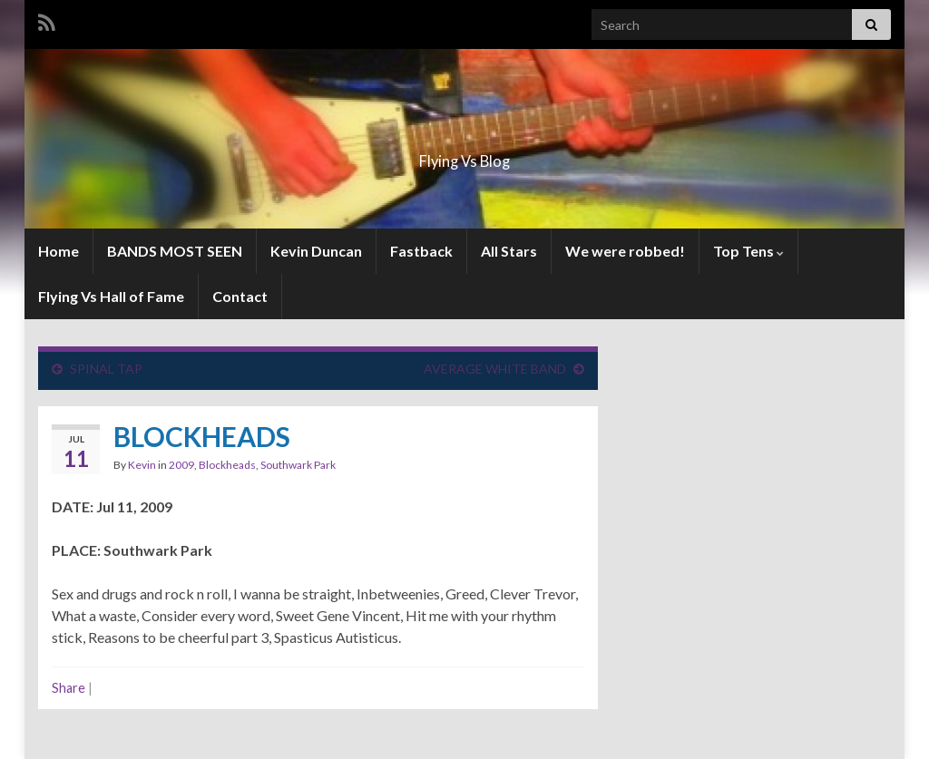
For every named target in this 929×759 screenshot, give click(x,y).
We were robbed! (625, 250)
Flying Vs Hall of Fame (111, 296)
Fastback (421, 250)
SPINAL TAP (106, 368)
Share (68, 688)
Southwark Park (298, 465)
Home (58, 250)
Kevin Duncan (316, 250)
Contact (240, 296)
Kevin (142, 465)
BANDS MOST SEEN (174, 250)
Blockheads (227, 465)
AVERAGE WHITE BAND (495, 368)
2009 (181, 465)
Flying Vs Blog (465, 155)
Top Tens (748, 250)
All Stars (509, 250)
